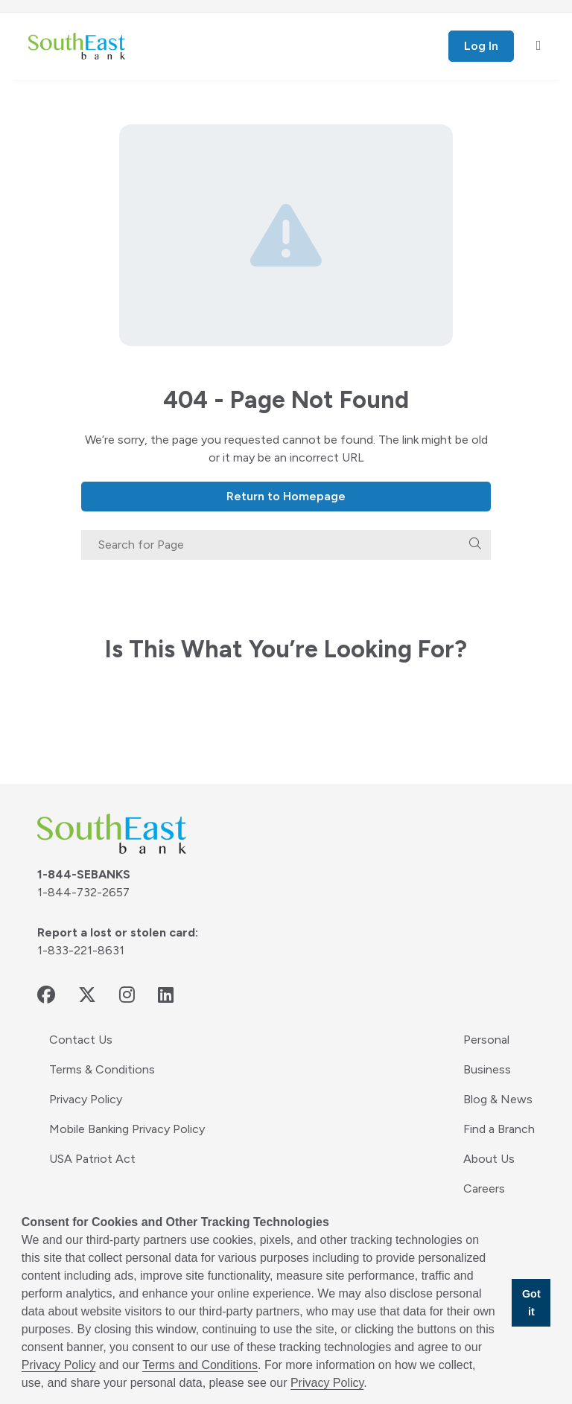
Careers (484, 1188)
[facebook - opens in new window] (46, 995)
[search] (475, 545)
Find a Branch (499, 1129)
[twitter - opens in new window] (87, 995)
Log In (481, 46)
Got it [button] (531, 1303)
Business (487, 1069)
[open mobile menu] (539, 46)
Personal (486, 1040)
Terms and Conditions (200, 1365)
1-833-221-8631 (80, 950)
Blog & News (498, 1099)
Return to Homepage (286, 496)
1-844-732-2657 (83, 892)
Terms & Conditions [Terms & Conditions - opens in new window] (102, 1069)
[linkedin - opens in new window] (166, 995)
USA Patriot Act (92, 1159)
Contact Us (80, 1040)
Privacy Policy (85, 1099)
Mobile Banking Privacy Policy (127, 1129)
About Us (489, 1159)
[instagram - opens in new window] (127, 995)
